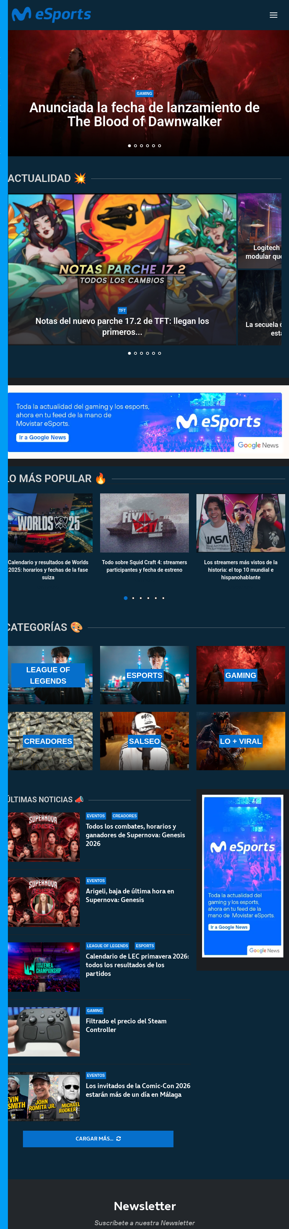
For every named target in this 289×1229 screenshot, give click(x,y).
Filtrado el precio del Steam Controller (126, 1029)
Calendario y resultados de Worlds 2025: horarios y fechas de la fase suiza (48, 570)
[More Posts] (98, 1139)
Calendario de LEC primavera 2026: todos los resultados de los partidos (137, 965)
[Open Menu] (273, 15)
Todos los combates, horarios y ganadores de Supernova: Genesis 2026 (135, 835)
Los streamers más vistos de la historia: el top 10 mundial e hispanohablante (241, 570)
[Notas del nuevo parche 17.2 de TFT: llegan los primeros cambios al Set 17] (122, 269)
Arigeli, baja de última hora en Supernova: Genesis (130, 895)
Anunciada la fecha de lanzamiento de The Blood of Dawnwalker (144, 115)
